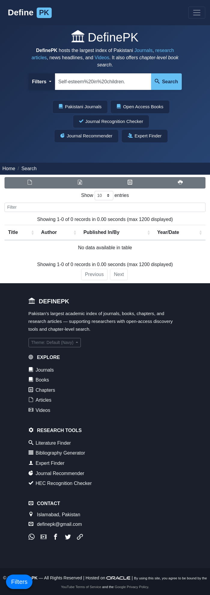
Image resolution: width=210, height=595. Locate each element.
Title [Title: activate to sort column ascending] (13, 232)
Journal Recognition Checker (111, 121)
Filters (40, 81)
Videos (102, 57)
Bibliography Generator (57, 452)
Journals (143, 50)
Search (166, 81)
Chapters (42, 390)
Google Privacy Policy (131, 587)
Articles (40, 400)
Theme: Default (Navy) (53, 342)
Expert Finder (145, 135)
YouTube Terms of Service (81, 587)
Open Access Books (140, 106)
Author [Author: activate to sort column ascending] (49, 232)
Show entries (105, 195)
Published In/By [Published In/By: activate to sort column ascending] (102, 232)
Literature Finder (50, 443)
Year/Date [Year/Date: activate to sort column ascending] (168, 232)
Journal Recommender (86, 135)
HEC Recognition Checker (60, 483)
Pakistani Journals (80, 106)
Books (39, 379)
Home (8, 168)
